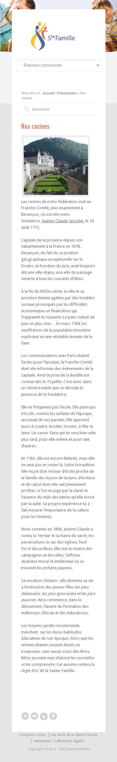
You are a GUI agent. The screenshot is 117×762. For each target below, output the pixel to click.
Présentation (67, 93)
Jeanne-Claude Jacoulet (62, 221)
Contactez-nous (33, 735)
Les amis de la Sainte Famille (74, 735)
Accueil (48, 93)
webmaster (42, 741)
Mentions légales (71, 741)
